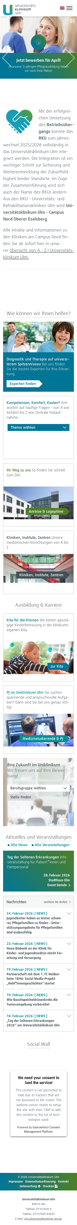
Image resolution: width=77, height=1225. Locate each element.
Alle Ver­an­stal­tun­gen (52, 845)
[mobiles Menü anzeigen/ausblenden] (69, 8)
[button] (51, 8)
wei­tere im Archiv (55, 902)
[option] (38, 47)
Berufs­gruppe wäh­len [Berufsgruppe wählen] (28, 788)
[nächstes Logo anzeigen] (70, 57)
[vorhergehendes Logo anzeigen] (7, 57)
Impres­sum (16, 1181)
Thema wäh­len (23, 427)
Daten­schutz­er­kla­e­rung (40, 1181)
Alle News (19, 845)
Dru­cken (50, 1186)
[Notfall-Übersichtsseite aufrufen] (56, 8)
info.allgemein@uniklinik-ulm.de (43, 1218)
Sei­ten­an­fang (30, 1186)
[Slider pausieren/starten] (72, 20)
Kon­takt (63, 1181)
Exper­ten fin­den (23, 383)
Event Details (57, 885)
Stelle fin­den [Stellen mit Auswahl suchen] (20, 797)
